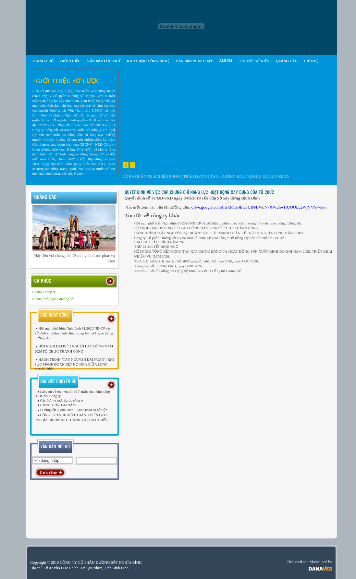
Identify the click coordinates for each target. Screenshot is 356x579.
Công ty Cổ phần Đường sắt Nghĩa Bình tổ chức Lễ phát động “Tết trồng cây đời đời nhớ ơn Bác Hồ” (210, 238)
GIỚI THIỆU (70, 61)
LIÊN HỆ (311, 61)
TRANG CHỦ (43, 61)
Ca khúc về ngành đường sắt (53, 299)
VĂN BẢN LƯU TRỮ (103, 61)
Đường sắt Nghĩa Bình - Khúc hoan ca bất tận (71, 410)
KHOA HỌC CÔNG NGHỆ (148, 61)
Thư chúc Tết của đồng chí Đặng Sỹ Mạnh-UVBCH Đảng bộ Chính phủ (188, 271)
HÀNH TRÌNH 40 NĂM (56, 405)
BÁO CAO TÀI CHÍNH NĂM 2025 (160, 242)
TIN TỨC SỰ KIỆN (254, 61)
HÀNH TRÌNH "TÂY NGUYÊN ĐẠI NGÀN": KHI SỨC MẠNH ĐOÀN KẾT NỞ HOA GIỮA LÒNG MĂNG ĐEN (74, 363)
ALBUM (225, 60)
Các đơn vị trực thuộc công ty (60, 400)
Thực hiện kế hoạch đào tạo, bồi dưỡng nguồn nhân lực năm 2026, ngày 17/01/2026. (196, 261)
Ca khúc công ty (44, 292)
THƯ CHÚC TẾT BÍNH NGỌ (156, 246)
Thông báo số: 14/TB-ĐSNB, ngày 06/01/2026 (168, 266)
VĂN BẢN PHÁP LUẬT (194, 61)
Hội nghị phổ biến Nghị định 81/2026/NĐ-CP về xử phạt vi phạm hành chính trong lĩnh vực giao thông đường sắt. (74, 333)
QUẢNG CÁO (287, 61)
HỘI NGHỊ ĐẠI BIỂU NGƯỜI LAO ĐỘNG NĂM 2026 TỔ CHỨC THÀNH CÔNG (196, 228)
